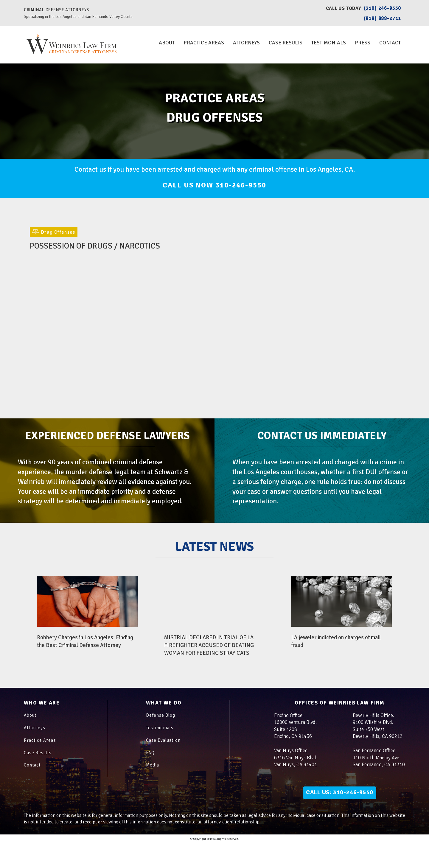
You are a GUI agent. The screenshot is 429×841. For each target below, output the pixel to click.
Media (153, 762)
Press (362, 42)
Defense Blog (163, 712)
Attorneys (246, 42)
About (167, 42)
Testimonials (328, 42)
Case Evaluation (167, 737)
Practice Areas (204, 42)
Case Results (285, 42)
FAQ (151, 750)
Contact (390, 42)
